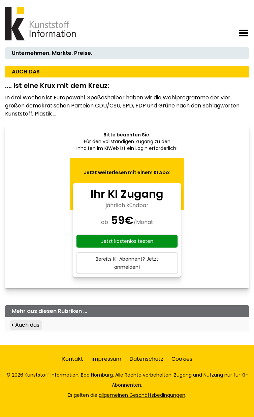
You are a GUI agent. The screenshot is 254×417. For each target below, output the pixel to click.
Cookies (181, 359)
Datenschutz (146, 359)
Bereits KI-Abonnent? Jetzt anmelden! (127, 263)
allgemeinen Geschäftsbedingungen (142, 395)
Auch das (27, 325)
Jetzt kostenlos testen (127, 241)
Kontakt (72, 359)
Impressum (106, 359)
